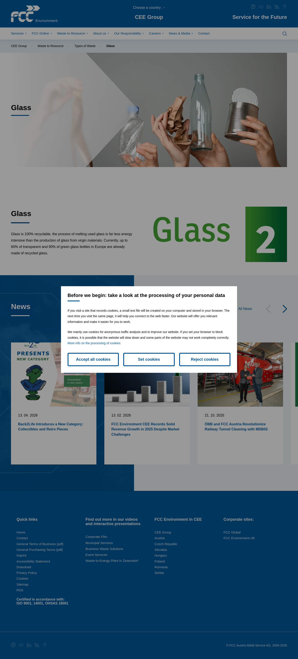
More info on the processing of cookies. (94, 343)
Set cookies (149, 359)
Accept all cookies (93, 359)
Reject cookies (205, 359)
